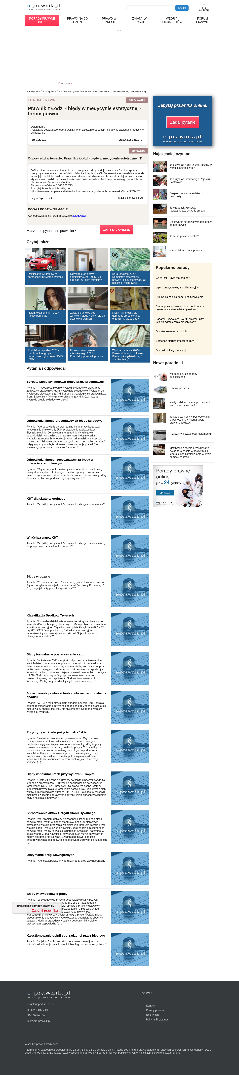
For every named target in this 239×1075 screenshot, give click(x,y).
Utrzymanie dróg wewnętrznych (50, 855)
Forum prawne (202, 20)
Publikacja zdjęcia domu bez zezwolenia (179, 297)
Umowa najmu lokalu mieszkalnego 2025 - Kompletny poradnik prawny (86, 353)
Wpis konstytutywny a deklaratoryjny (177, 287)
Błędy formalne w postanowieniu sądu (55, 654)
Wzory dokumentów (171, 20)
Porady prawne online (42, 20)
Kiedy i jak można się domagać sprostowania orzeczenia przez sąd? (126, 315)
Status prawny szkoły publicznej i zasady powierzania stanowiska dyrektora (180, 308)
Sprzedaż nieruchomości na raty (175, 340)
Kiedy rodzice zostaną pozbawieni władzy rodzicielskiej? (190, 404)
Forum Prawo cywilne (69, 91)
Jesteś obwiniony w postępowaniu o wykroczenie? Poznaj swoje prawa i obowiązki (190, 419)
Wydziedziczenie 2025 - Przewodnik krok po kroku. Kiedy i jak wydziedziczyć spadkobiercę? (127, 355)
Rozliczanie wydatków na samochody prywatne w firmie (45, 275)
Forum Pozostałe (89, 91)
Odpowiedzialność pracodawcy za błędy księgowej (65, 420)
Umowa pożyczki (180, 388)
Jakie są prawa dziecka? (184, 236)
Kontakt (150, 1005)
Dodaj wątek (137, 100)
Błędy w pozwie (38, 576)
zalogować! (79, 215)
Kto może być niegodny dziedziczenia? (183, 375)
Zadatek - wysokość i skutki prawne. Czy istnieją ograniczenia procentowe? (180, 320)
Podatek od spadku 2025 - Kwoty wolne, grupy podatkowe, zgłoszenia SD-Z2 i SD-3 (45, 355)
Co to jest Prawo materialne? (173, 277)
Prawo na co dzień (77, 20)
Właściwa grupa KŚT (42, 537)
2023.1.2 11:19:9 (130, 139)
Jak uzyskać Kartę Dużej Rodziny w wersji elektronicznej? (191, 166)
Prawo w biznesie (109, 20)
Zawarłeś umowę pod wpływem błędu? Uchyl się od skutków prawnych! (87, 315)
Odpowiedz (138, 151)
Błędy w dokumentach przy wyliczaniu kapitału (62, 774)
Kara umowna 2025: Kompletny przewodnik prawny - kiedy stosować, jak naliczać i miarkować (129, 278)
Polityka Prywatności (158, 1019)
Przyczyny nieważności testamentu (190, 433)
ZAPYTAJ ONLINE (116, 229)
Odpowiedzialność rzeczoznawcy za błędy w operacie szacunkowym (60, 461)
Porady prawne (155, 1010)
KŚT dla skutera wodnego (46, 498)
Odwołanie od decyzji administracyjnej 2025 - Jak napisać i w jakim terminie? (86, 277)
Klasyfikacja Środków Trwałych (50, 615)
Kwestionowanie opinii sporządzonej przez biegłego (66, 935)
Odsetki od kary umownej (171, 350)
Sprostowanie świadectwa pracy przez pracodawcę (65, 381)
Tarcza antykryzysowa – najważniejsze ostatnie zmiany (187, 209)
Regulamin (152, 1015)
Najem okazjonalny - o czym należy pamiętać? (44, 314)
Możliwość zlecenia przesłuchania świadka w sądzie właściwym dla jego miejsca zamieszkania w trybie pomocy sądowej (190, 452)
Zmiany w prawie (139, 20)
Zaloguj (204, 7)
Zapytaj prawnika (45, 910)
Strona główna (33, 91)
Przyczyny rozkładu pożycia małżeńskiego (58, 732)
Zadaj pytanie (183, 122)
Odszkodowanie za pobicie (171, 331)
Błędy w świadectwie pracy (47, 893)
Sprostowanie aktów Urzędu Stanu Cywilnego (61, 813)
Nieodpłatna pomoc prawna (186, 250)
